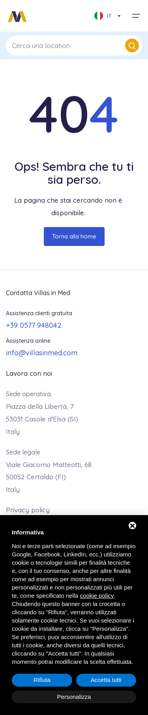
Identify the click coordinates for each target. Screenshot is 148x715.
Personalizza (74, 696)
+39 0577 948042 (34, 325)
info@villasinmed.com (41, 352)
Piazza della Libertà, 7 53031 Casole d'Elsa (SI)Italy (42, 419)
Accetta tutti (106, 679)
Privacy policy (28, 510)
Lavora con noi (29, 373)
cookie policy (97, 595)
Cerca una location (75, 45)
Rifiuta (42, 679)
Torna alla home (74, 236)
